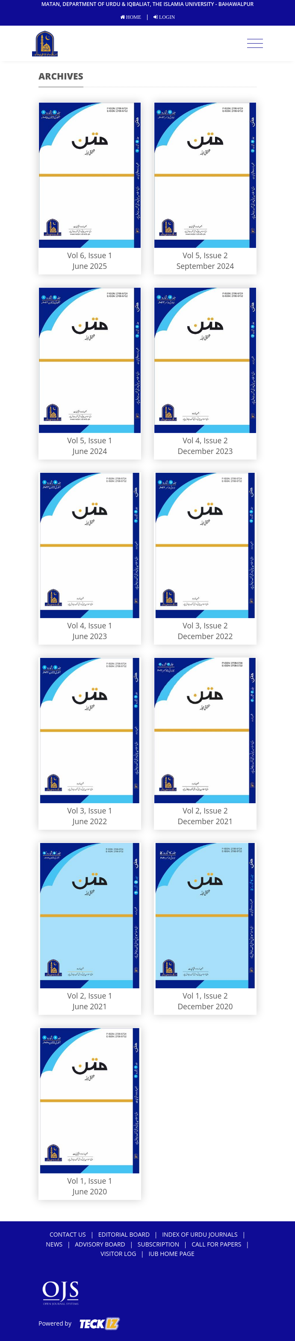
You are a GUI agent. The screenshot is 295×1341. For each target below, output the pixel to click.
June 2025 (90, 266)
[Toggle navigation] (255, 44)
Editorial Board (124, 1234)
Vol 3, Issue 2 (205, 625)
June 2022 (90, 821)
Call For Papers (216, 1244)
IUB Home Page (171, 1254)
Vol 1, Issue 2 (205, 995)
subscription (158, 1244)
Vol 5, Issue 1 (89, 440)
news (54, 1244)
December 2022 (205, 636)
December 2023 (205, 451)
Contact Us (68, 1234)
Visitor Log (118, 1254)
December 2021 (205, 821)
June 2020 (90, 1191)
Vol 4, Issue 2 (205, 440)
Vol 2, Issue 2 (205, 810)
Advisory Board (100, 1244)
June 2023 (90, 636)
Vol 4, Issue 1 (89, 625)
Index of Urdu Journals (200, 1234)
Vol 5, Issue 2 (205, 255)
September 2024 (205, 266)
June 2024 (90, 451)
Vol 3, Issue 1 (89, 810)
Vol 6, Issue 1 (89, 255)
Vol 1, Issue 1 (89, 1181)
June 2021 (90, 1006)
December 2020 (205, 1006)
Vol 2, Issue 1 (89, 995)
